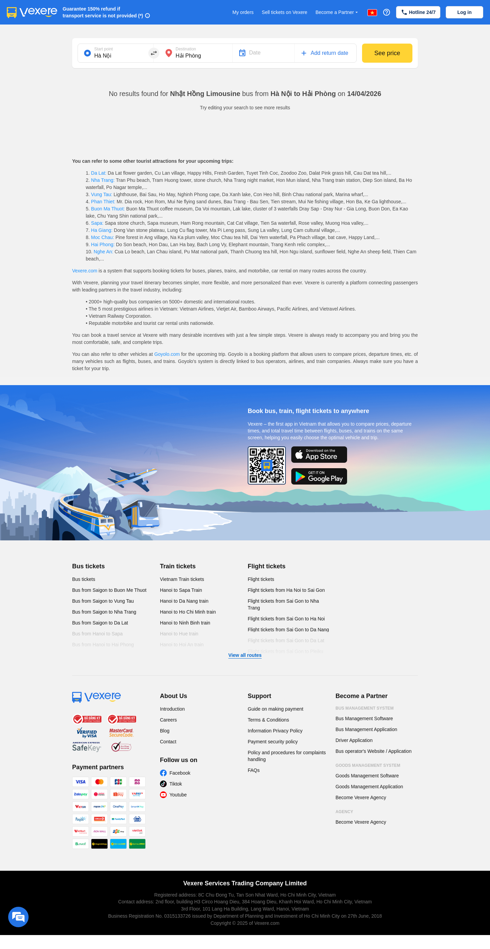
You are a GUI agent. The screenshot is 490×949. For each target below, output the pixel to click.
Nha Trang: (103, 180)
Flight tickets (266, 566)
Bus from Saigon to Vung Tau (103, 601)
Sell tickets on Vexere (284, 12)
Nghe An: (103, 251)
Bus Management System (365, 708)
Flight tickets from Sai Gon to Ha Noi (286, 618)
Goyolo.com (167, 354)
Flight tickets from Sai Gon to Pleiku (285, 651)
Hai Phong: (103, 244)
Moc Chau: (102, 237)
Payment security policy (273, 741)
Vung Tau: (102, 194)
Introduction (172, 709)
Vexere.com (84, 270)
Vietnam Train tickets (182, 579)
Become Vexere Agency (361, 797)
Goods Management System (368, 765)
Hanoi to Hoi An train (181, 644)
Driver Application (354, 740)
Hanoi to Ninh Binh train (185, 623)
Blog (164, 730)
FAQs (254, 770)
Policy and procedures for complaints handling (287, 756)
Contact (168, 741)
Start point (103, 49)
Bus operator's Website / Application (373, 751)
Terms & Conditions (268, 720)
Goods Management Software (367, 775)
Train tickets (178, 566)
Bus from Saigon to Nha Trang (104, 612)
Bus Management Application (366, 729)
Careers (168, 720)
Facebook (179, 773)
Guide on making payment (275, 709)
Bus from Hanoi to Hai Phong (103, 644)
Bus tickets (88, 566)
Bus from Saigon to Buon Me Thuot (109, 590)
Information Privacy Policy (275, 730)
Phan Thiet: (103, 201)
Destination (186, 49)
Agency (344, 811)
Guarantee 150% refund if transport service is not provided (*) (103, 12)
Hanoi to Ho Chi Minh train (188, 612)
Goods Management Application (369, 786)
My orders (243, 12)
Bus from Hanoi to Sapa (97, 633)
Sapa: (97, 223)
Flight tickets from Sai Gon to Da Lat (286, 640)
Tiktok (175, 784)
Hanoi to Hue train (179, 633)
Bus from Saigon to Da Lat (100, 623)
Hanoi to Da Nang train (184, 601)
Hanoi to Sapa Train (181, 590)
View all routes (245, 655)
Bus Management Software (364, 718)
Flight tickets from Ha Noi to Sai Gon (286, 590)
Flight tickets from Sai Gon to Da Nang (288, 629)
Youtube (178, 794)
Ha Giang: (102, 230)
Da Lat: (99, 173)
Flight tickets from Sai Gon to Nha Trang (283, 604)
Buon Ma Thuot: (108, 208)
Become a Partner (337, 12)
